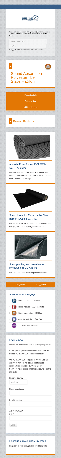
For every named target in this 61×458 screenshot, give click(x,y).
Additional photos (30, 107)
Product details (30, 95)
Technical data (30, 101)
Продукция (31, 32)
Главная (23, 32)
